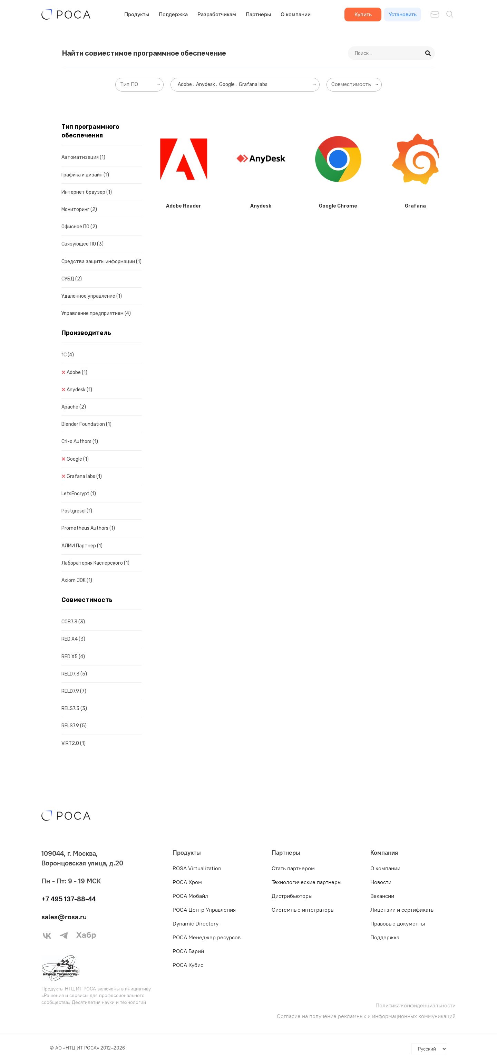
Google (78, 459)
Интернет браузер (86, 192)
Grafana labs (84, 476)
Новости (380, 882)
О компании (296, 14)
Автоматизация (83, 157)
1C (67, 355)
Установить (403, 14)
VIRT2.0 (73, 743)
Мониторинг (79, 209)
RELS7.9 (74, 726)
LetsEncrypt (78, 494)
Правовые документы (397, 923)
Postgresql (76, 511)
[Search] (428, 53)
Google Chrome (338, 206)
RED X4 (73, 639)
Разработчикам (216, 14)
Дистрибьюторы (292, 895)
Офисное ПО (79, 227)
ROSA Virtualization (197, 868)
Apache (73, 407)
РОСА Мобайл (190, 895)
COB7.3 (73, 622)
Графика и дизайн (85, 175)
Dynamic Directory (195, 923)
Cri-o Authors (79, 441)
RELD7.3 (74, 674)
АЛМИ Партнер (82, 546)
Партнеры (258, 14)
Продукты (136, 14)
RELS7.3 (74, 708)
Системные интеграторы (303, 909)
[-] (429, 1049)
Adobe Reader (183, 206)
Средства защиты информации (101, 262)
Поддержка (173, 14)
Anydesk (79, 390)
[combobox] (139, 85)
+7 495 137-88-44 (68, 898)
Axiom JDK (76, 580)
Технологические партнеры (306, 882)
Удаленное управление (91, 296)
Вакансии (382, 895)
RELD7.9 (73, 691)
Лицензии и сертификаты (402, 909)
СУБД (71, 279)
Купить (363, 14)
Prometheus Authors (88, 528)
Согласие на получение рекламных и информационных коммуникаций (366, 1016)
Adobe (77, 372)
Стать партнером (293, 868)
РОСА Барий (188, 951)
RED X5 (73, 657)
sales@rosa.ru (64, 916)
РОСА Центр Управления (204, 909)
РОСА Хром (187, 882)
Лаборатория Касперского (95, 563)
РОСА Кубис (188, 964)
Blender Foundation (86, 424)
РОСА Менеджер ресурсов (207, 937)
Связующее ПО (82, 244)
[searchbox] (141, 84)
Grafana (415, 206)
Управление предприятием (96, 313)
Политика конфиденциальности (416, 1005)
